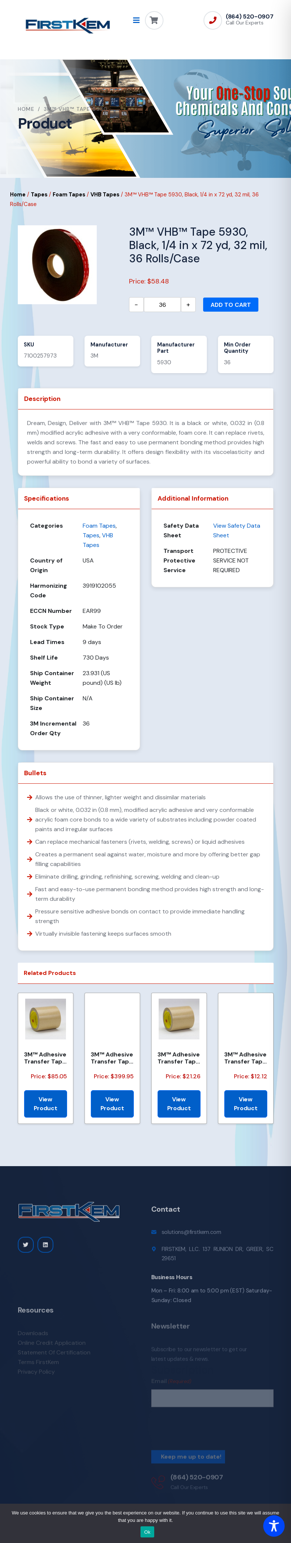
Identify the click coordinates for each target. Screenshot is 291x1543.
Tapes (39, 194)
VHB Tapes (104, 194)
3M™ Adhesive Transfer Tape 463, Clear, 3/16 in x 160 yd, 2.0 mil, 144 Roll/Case (245, 1058)
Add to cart (231, 305)
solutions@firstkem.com (191, 1237)
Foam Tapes (69, 194)
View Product (45, 1103)
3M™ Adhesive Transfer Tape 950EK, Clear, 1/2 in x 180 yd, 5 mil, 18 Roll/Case (45, 1058)
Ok (147, 1532)
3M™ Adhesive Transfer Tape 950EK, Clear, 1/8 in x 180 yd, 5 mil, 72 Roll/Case (179, 1058)
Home (26, 109)
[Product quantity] (162, 304)
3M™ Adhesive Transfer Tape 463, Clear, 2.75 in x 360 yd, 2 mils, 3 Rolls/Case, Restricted (112, 1058)
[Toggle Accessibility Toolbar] (273, 1525)
